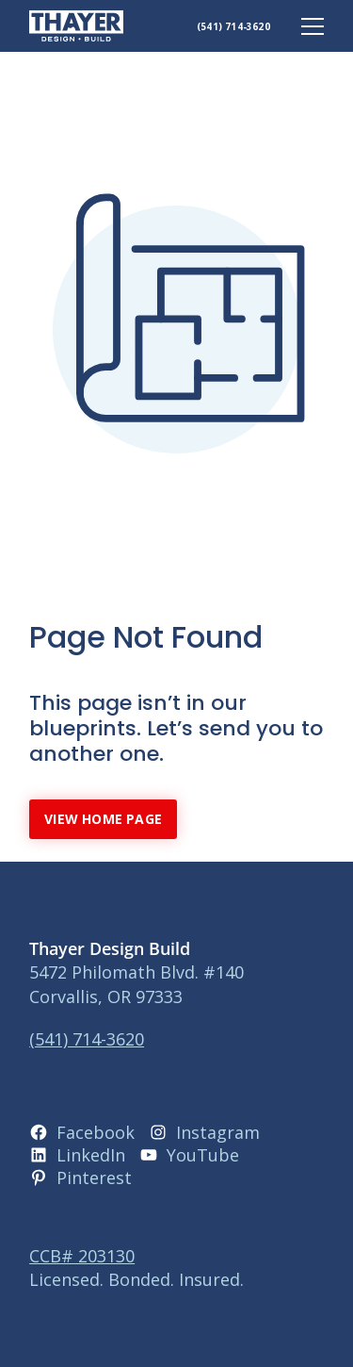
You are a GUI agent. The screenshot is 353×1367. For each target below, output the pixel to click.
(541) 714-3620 (233, 26)
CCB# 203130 (82, 1255)
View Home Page (103, 819)
